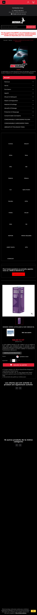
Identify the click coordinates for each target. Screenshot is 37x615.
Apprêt (6, 93)
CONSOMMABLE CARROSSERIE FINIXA (16, 123)
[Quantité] (13, 360)
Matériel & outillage (10, 104)
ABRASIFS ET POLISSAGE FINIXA (14, 127)
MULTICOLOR (3, 2)
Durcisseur (7, 89)
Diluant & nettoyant (10, 97)
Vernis (6, 85)
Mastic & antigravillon (11, 100)
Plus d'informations (20, 613)
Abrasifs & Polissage (10, 108)
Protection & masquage (11, 112)
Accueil (7, 77)
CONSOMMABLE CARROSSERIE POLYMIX (17, 119)
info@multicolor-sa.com (19, 14)
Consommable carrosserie (12, 115)
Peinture (7, 82)
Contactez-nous (18, 274)
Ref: (23, 332)
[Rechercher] (13, 26)
